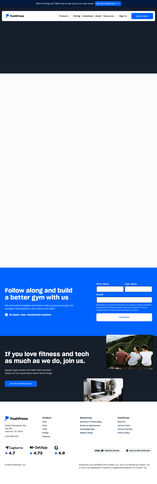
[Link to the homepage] (15, 16)
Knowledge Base (87, 429)
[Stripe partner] (107, 450)
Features (46, 436)
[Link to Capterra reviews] (14, 451)
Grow (44, 425)
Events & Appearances (90, 425)
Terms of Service (125, 429)
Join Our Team (124, 425)
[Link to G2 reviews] (59, 451)
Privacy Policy (124, 433)
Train (44, 429)
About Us (121, 422)
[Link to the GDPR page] (138, 450)
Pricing (76, 16)
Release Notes (86, 433)
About (98, 16)
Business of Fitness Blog (90, 422)
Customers (87, 16)
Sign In (122, 16)
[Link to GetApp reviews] (39, 451)
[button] (65, 16)
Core (44, 422)
